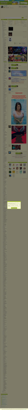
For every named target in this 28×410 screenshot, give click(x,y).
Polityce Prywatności (24, 409)
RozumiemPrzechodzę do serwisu (14, 207)
